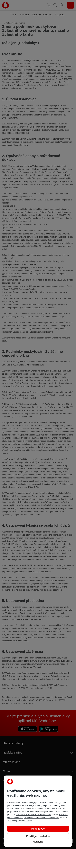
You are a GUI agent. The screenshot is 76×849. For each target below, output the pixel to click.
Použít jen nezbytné (38, 836)
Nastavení (38, 842)
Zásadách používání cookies (19, 821)
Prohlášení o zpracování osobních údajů (33, 814)
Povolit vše (38, 828)
